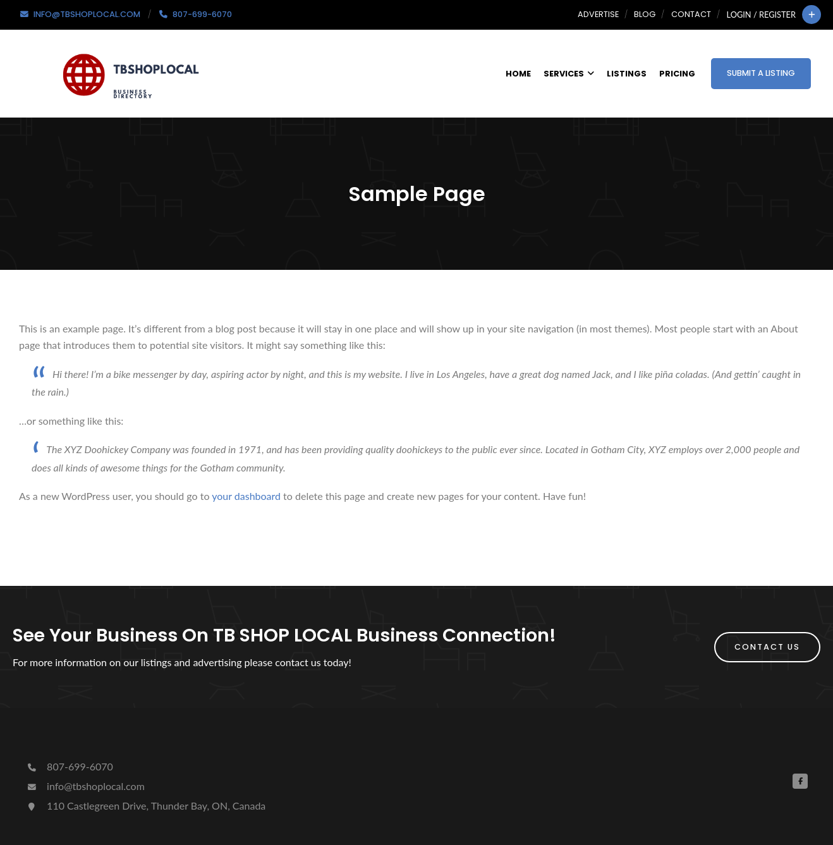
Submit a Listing (761, 73)
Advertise (598, 14)
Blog (644, 14)
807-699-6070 (69, 766)
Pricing (677, 73)
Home (518, 73)
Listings (627, 73)
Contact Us (767, 646)
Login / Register (761, 14)
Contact (691, 14)
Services (569, 73)
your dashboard (246, 496)
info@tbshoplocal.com (85, 786)
